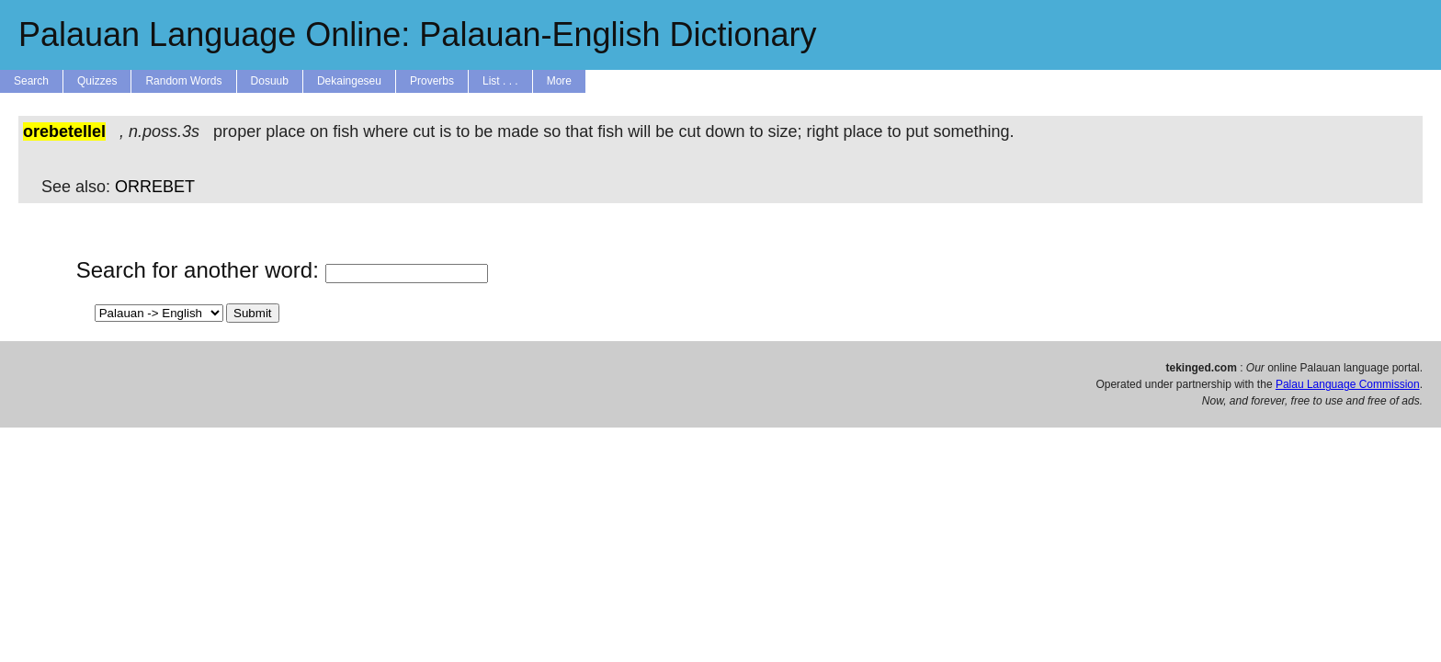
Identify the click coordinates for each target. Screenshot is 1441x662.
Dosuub (270, 80)
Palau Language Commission (1348, 384)
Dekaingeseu (349, 80)
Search (31, 80)
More (559, 80)
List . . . (500, 80)
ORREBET (155, 186)
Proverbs (432, 80)
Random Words (183, 80)
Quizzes (97, 80)
